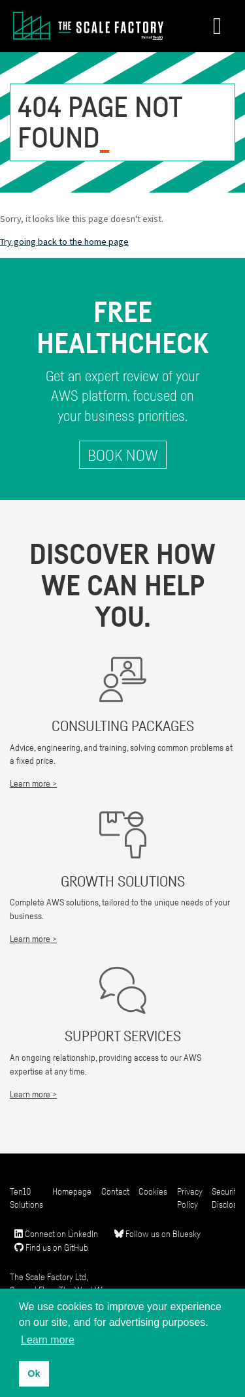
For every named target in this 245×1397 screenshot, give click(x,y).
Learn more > (33, 783)
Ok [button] (33, 1373)
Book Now (123, 455)
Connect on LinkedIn (56, 1233)
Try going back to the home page (64, 241)
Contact (115, 1191)
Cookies (153, 1191)
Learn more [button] (47, 1339)
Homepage (71, 1191)
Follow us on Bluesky (157, 1233)
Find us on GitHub (51, 1247)
